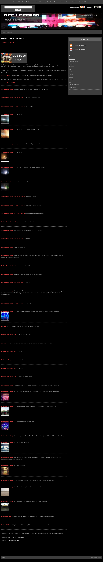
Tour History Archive (73, 61)
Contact (74, 87)
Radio (70, 82)
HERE (52, 75)
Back (4, 557)
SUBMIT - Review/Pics (74, 84)
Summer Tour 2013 (14, 540)
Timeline (71, 76)
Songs (70, 69)
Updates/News (9, 32)
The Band (71, 74)
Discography (71, 66)
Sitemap (70, 87)
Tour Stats (71, 64)
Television (71, 79)
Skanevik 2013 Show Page (40, 89)
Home (3, 32)
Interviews (71, 71)
